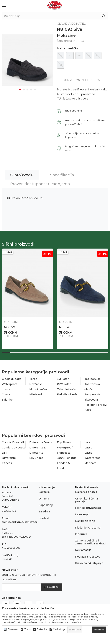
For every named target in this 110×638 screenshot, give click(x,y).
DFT (5, 452)
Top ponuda (92, 379)
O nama (44, 498)
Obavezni (12, 629)
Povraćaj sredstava (87, 556)
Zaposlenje (46, 505)
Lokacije (44, 492)
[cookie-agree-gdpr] (99, 630)
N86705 (10, 327)
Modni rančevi (38, 389)
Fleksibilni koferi (68, 394)
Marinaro (90, 463)
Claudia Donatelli (13, 442)
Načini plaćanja (85, 521)
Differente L (37, 447)
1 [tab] (20, 88)
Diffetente (36, 452)
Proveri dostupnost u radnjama (40, 184)
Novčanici (35, 384)
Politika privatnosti (88, 507)
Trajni (27, 629)
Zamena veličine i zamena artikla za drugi (90, 542)
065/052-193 (9, 510)
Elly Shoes (36, 458)
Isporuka (81, 534)
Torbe (33, 379)
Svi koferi (63, 379)
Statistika (42, 629)
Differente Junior (40, 442)
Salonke (7, 399)
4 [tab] (31, 88)
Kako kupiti (82, 514)
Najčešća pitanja (86, 492)
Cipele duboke (11, 379)
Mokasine (66, 35)
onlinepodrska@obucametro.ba (19, 522)
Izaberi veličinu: (68, 48)
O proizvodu (21, 175)
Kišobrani (35, 394)
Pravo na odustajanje (89, 563)
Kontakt (44, 518)
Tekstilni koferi (67, 389)
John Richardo (66, 458)
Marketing (59, 629)
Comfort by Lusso (14, 447)
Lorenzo (90, 442)
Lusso (88, 447)
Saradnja (44, 511)
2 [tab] (24, 88)
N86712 (64, 327)
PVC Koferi (64, 384)
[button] (72, 98)
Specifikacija (62, 175)
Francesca (63, 452)
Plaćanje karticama (88, 527)
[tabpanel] (27, 59)
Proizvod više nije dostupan (81, 79)
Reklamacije (83, 550)
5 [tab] (35, 88)
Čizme (6, 394)
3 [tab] (27, 88)
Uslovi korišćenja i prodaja (87, 500)
